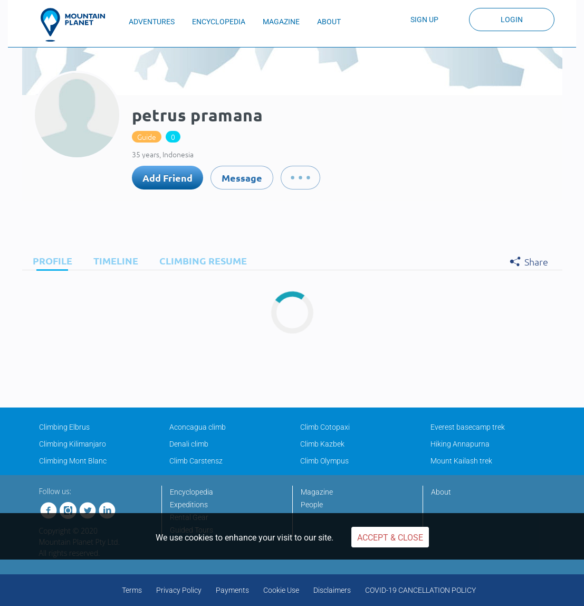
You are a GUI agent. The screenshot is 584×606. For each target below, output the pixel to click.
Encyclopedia (191, 492)
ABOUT (329, 21)
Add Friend (167, 178)
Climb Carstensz (196, 461)
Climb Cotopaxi (325, 427)
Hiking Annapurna (460, 444)
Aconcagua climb (197, 427)
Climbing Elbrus (64, 427)
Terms (132, 590)
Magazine (317, 492)
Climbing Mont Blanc (73, 461)
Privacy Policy (179, 590)
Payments (232, 590)
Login (512, 19)
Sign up (424, 19)
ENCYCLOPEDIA (218, 21)
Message (242, 178)
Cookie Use (281, 590)
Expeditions (189, 504)
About (441, 492)
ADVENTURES (152, 21)
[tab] (50, 260)
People (312, 504)
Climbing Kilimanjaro (72, 444)
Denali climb (188, 444)
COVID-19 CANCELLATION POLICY (420, 590)
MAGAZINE (281, 21)
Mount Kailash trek (461, 461)
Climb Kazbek (322, 444)
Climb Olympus (324, 461)
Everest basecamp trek (467, 427)
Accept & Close (390, 538)
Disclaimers (332, 590)
